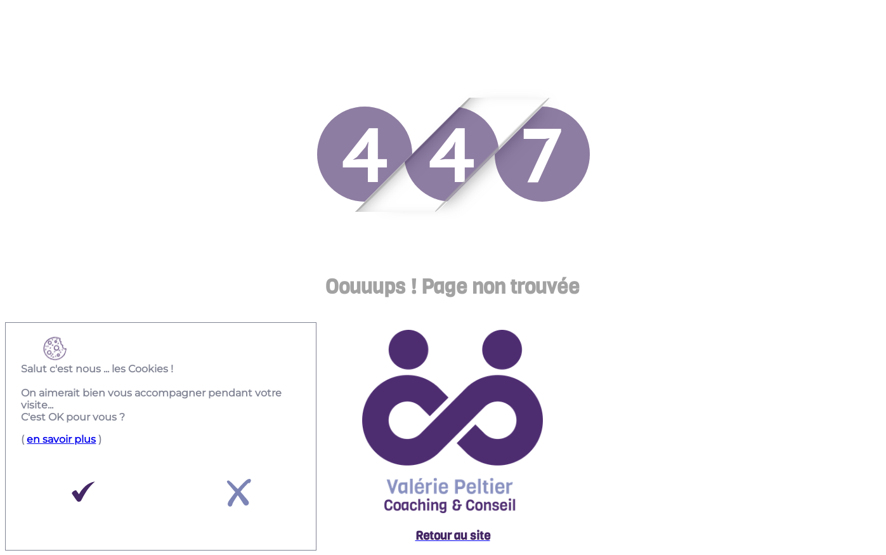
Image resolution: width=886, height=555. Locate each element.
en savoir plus (61, 439)
